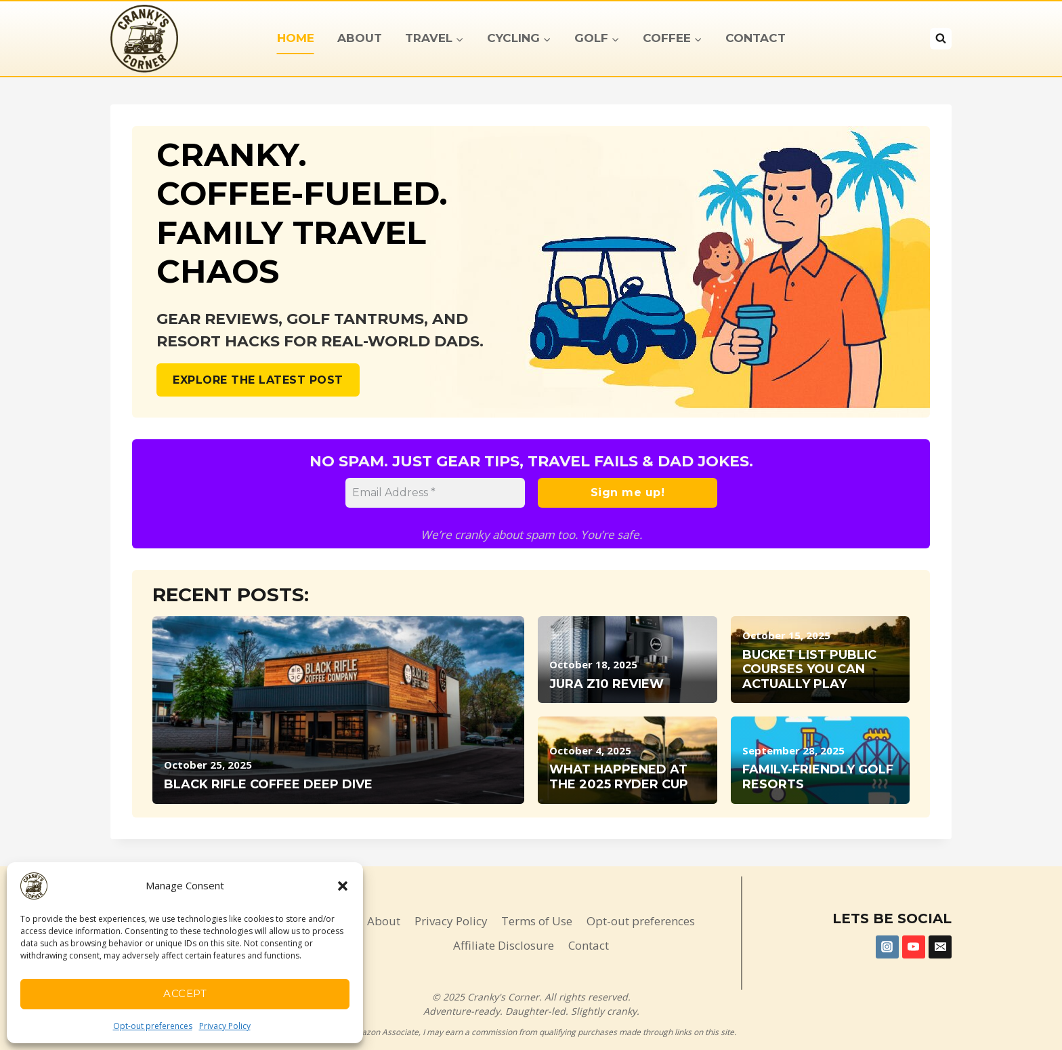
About (359, 38)
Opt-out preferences (152, 1026)
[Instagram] (887, 946)
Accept (185, 993)
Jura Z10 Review (606, 684)
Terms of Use (536, 921)
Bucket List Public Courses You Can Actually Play (809, 669)
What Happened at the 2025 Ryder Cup (618, 777)
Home (295, 38)
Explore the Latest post (258, 379)
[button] (342, 886)
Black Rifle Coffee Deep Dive (268, 785)
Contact (755, 38)
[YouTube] (913, 946)
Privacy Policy (225, 1026)
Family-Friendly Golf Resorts (817, 777)
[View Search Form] (941, 38)
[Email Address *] (435, 493)
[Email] (940, 946)
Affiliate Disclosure (503, 945)
